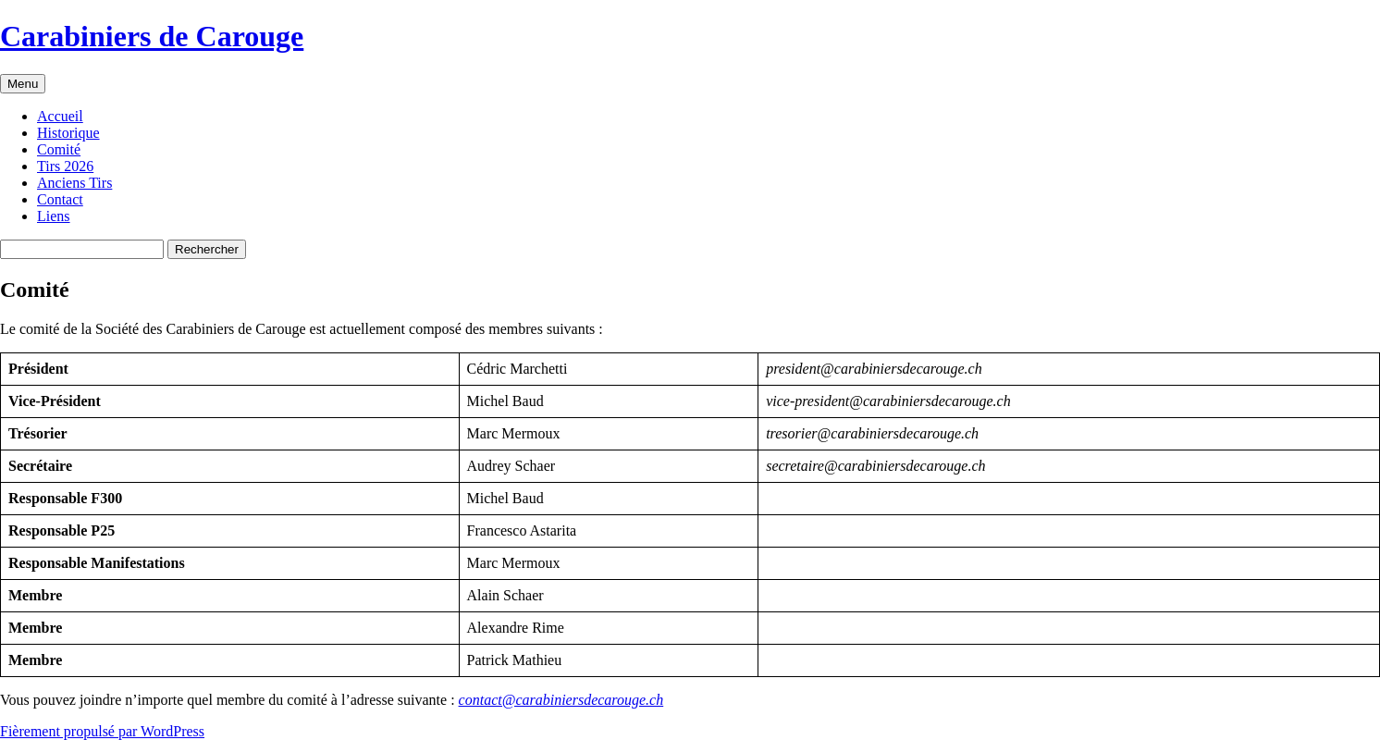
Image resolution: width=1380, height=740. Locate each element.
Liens (53, 216)
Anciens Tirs (74, 183)
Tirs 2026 (65, 166)
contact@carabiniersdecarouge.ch (561, 700)
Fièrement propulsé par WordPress (102, 731)
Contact (60, 199)
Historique (68, 133)
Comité (58, 149)
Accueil (60, 116)
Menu (22, 84)
